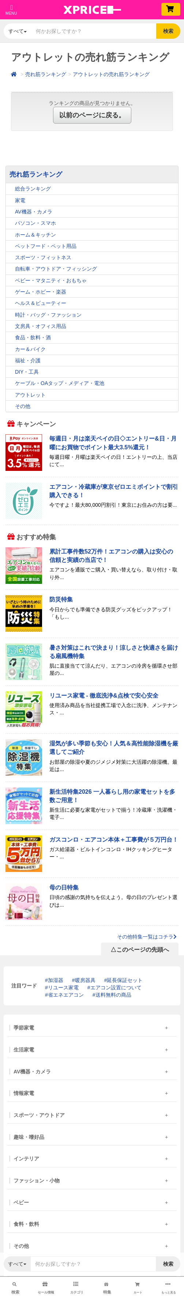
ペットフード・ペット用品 (45, 246)
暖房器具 (85, 980)
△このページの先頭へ (139, 950)
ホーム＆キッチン (35, 235)
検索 (168, 31)
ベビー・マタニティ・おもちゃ (51, 280)
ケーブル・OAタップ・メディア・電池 (59, 383)
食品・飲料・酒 (33, 337)
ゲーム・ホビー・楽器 (40, 292)
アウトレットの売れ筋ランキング (111, 74)
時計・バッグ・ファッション (48, 315)
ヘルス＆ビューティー (40, 303)
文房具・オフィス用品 (40, 326)
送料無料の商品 (113, 995)
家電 (20, 200)
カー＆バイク (30, 349)
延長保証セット (125, 980)
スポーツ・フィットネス (43, 257)
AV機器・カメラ (33, 212)
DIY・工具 (27, 372)
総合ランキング (33, 189)
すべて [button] (17, 31)
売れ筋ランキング (45, 74)
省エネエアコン (66, 995)
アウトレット (30, 395)
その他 (22, 406)
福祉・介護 (28, 360)
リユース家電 (63, 987)
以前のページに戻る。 (92, 115)
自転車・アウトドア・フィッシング (56, 269)
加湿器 (55, 980)
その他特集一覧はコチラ (147, 937)
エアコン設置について (116, 987)
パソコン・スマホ (35, 223)
